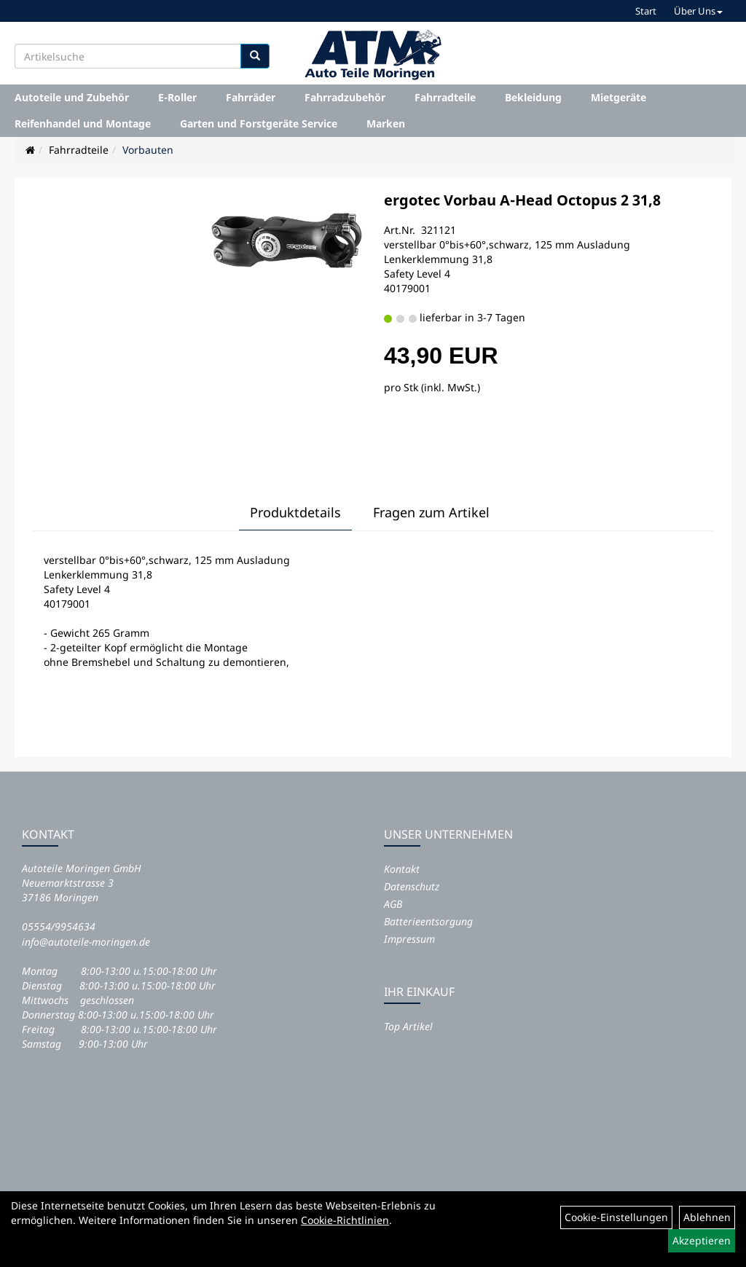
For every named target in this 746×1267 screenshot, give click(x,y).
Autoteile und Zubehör (72, 97)
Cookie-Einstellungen (616, 1217)
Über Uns (698, 10)
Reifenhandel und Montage (83, 123)
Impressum (409, 939)
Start (645, 10)
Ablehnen (707, 1217)
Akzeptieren (701, 1240)
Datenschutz (411, 886)
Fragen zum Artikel (431, 512)
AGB (393, 904)
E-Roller (177, 97)
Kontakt (402, 869)
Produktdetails (295, 512)
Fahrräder (250, 97)
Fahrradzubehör (345, 97)
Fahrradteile (445, 97)
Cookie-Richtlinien (345, 1220)
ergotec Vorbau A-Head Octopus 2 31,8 (522, 200)
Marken (385, 123)
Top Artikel (408, 1026)
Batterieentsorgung (428, 921)
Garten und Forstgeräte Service (258, 123)
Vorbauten (147, 150)
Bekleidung (533, 97)
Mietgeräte (618, 97)
